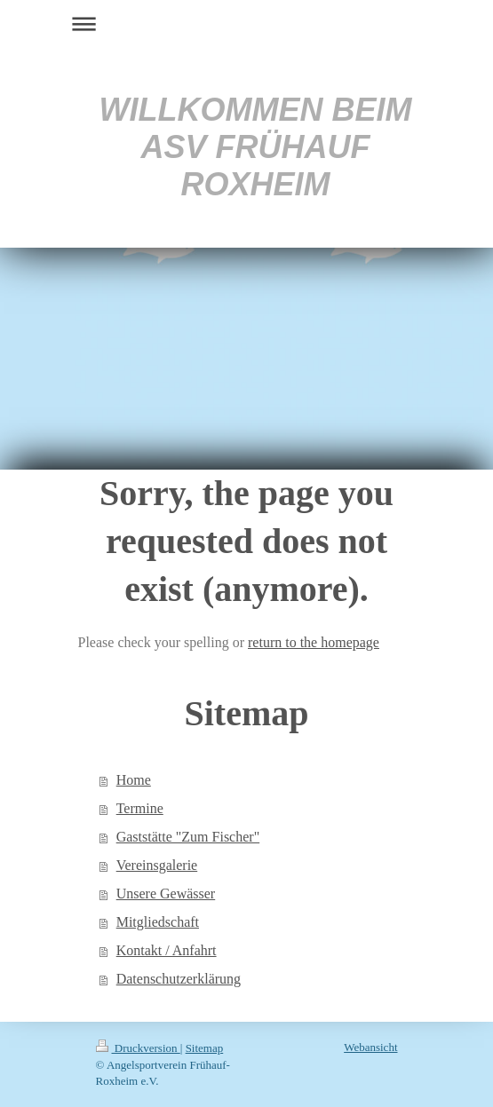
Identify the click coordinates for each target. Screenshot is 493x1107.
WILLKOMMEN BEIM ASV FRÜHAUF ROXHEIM (255, 146)
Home (133, 779)
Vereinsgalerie (157, 865)
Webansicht (370, 1047)
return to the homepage (313, 642)
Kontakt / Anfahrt (166, 950)
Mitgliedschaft (157, 921)
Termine (139, 808)
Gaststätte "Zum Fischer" (187, 836)
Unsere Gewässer (166, 893)
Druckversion (138, 1048)
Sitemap (205, 1048)
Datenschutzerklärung (178, 978)
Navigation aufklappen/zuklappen (247, 23)
